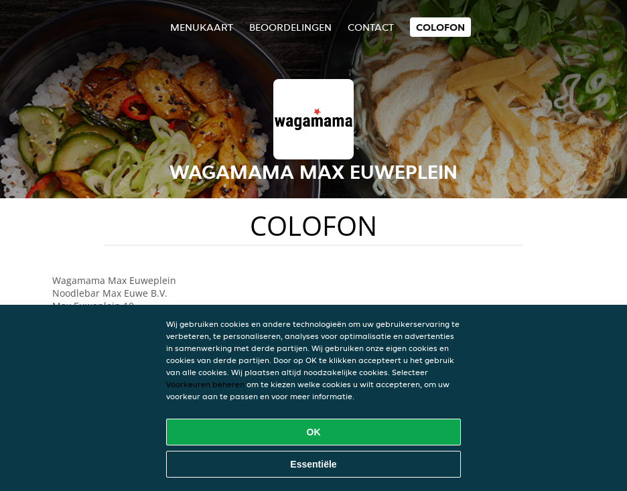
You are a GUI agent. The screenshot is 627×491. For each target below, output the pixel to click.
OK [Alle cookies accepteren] (314, 432)
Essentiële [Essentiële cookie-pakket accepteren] (313, 464)
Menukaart (201, 27)
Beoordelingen (290, 27)
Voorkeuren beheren (205, 384)
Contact (371, 27)
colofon (440, 27)
